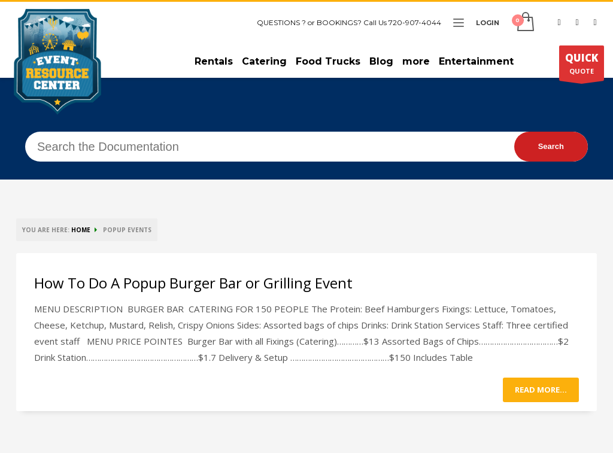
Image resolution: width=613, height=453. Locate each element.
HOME (80, 230)
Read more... (541, 389)
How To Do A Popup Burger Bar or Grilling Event (193, 283)
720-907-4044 (415, 22)
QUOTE (581, 66)
